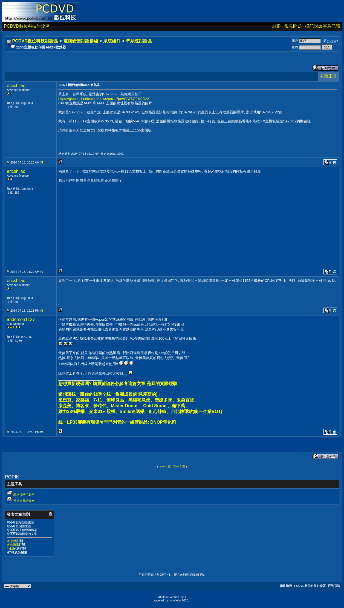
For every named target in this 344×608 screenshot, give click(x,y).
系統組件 (112, 41)
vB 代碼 (12, 541)
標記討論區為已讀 (322, 26)
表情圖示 (13, 544)
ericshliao (16, 85)
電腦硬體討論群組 (80, 41)
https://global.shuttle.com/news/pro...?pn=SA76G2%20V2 (103, 99)
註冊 (276, 26)
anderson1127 (21, 319)
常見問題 (293, 26)
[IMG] (10, 548)
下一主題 (179, 466)
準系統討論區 (139, 41)
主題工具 (328, 76)
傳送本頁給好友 (23, 500)
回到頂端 (334, 585)
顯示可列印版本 (23, 494)
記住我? (330, 41)
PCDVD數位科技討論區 (27, 26)
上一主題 (165, 466)
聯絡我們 (286, 585)
